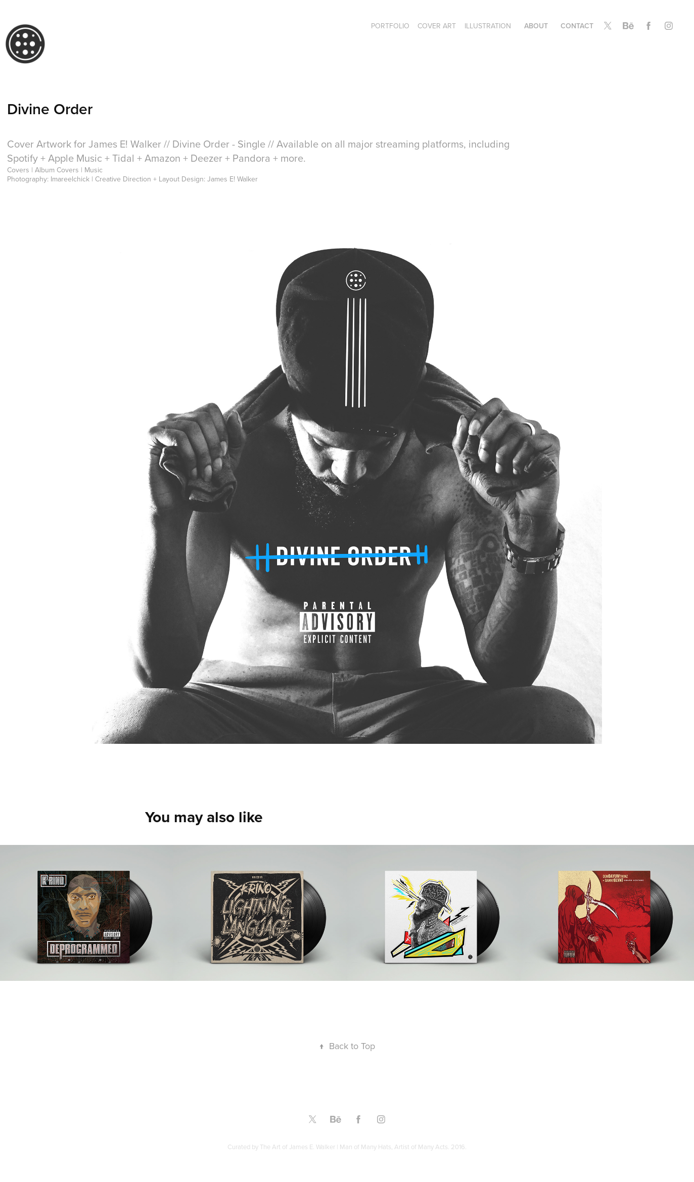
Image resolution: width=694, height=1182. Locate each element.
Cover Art (437, 26)
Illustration (488, 26)
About (536, 26)
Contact (577, 26)
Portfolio (390, 26)
